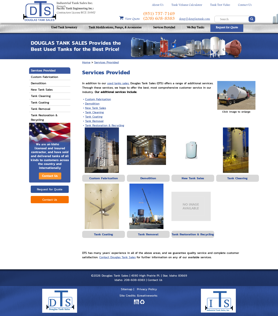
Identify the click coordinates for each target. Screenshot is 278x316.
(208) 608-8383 (159, 18)
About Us (157, 5)
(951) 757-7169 (159, 13)
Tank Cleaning (94, 112)
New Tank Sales (95, 108)
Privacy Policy (147, 289)
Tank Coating (94, 116)
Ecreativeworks (147, 295)
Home (86, 62)
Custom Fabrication (98, 99)
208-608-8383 (134, 279)
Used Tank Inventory (64, 27)
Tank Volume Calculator (186, 5)
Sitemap (126, 289)
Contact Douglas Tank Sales (117, 257)
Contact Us (245, 5)
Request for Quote (227, 27)
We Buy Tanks (195, 27)
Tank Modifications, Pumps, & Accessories (115, 27)
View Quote (132, 19)
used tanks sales (118, 83)
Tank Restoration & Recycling (104, 125)
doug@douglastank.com (194, 19)
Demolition (92, 103)
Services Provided (164, 27)
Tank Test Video (220, 5)
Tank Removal (94, 121)
